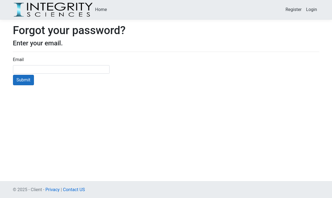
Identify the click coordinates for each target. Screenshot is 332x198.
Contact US (74, 189)
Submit (23, 79)
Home (101, 9)
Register (293, 9)
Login (311, 9)
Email (18, 59)
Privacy (52, 189)
